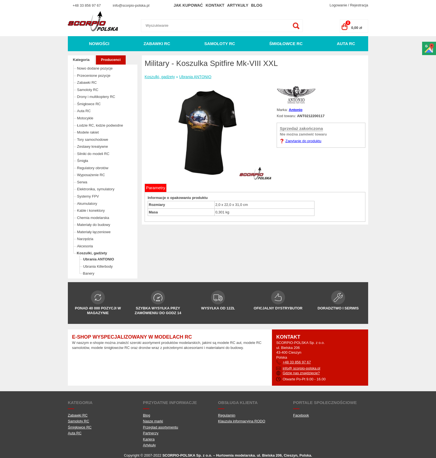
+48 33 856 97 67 (87, 5)
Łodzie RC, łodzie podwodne (100, 125)
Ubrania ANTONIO (98, 259)
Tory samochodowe (92, 139)
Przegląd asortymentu (160, 427)
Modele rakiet (88, 132)
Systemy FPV (88, 196)
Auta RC (346, 43)
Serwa (82, 182)
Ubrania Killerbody (98, 266)
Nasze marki (153, 421)
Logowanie (338, 5)
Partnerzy (150, 433)
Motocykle (85, 118)
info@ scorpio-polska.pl (301, 368)
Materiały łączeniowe (94, 232)
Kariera (149, 439)
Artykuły (237, 5)
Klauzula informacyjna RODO (241, 421)
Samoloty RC (219, 43)
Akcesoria (85, 246)
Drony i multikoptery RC (96, 97)
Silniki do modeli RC (93, 154)
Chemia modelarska (93, 218)
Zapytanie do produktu (303, 141)
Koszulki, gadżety (92, 253)
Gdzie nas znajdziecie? (301, 373)
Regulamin (226, 415)
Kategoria (81, 60)
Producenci (111, 60)
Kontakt (214, 5)
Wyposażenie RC (91, 175)
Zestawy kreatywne (92, 146)
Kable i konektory (91, 210)
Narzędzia (85, 239)
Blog (256, 5)
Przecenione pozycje (93, 75)
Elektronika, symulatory (95, 189)
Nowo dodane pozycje (95, 68)
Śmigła (82, 161)
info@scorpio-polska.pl (131, 5)
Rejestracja (359, 5)
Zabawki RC (156, 43)
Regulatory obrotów (92, 168)
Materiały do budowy (93, 225)
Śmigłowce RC (286, 43)
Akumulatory (87, 203)
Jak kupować (188, 5)
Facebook (301, 415)
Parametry (155, 187)
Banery (88, 273)
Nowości (99, 43)
